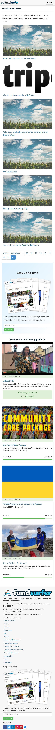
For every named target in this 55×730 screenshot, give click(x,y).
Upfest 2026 (8, 381)
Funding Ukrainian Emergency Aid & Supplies (22, 504)
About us (7, 627)
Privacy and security (11, 653)
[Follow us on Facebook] (5, 727)
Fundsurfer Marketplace (12, 640)
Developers (7, 662)
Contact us (8, 630)
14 (36, 253)
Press (5, 659)
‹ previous (15, 253)
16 (45, 253)
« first (5, 253)
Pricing (6, 637)
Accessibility (8, 656)
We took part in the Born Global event (21, 245)
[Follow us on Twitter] (9, 727)
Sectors (6, 624)
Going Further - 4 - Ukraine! (15, 563)
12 (27, 253)
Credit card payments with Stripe (19, 95)
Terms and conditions (11, 646)
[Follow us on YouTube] (21, 727)
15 (41, 253)
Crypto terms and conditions (14, 650)
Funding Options (9, 620)
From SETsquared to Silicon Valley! (20, 58)
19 (8, 257)
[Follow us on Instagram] (17, 727)
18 (4, 257)
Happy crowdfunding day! (15, 208)
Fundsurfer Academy (11, 643)
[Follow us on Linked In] (13, 727)
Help (5, 633)
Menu (49, 3)
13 (31, 253)
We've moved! (10, 171)
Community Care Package (14, 445)
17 (50, 253)
